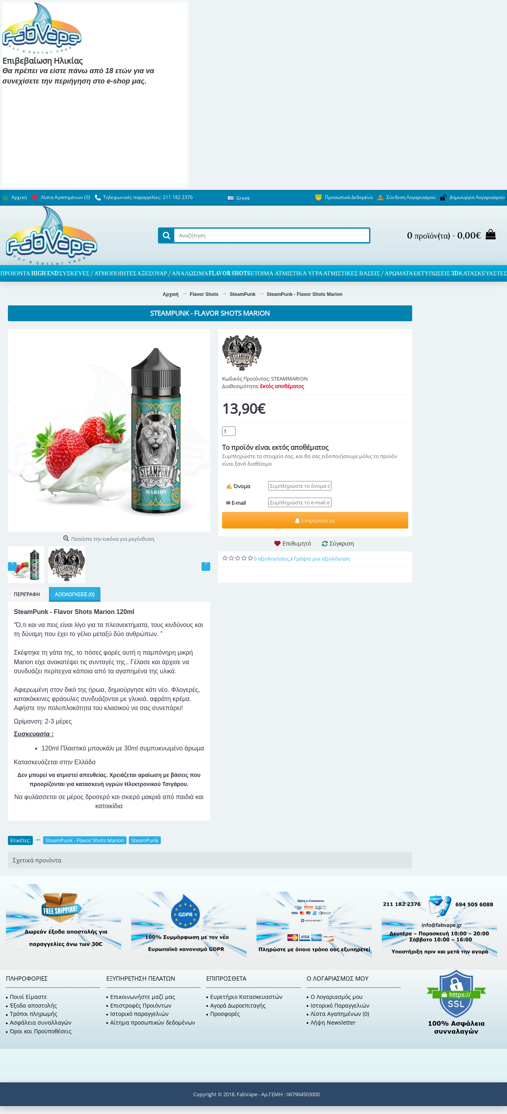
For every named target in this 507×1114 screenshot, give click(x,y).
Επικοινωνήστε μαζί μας (140, 996)
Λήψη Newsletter (331, 1022)
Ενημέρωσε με (315, 520)
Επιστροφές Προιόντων (139, 1005)
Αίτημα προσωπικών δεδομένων (150, 1022)
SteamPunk (144, 840)
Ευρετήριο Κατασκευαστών (244, 996)
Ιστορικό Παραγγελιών (338, 1005)
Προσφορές (223, 1013)
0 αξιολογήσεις (271, 558)
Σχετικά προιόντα (37, 860)
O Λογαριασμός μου (335, 996)
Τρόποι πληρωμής (31, 1013)
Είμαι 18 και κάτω (93, 93)
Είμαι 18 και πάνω (32, 93)
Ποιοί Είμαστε (26, 996)
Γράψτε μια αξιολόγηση (322, 558)
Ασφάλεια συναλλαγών (39, 1022)
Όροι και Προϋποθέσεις (39, 1031)
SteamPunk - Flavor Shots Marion (84, 840)
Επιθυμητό (297, 543)
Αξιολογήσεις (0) (74, 594)
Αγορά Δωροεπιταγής (236, 1005)
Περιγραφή (27, 594)
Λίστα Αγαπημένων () (338, 1013)
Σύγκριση (342, 543)
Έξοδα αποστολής (31, 1005)
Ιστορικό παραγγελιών (137, 1013)
